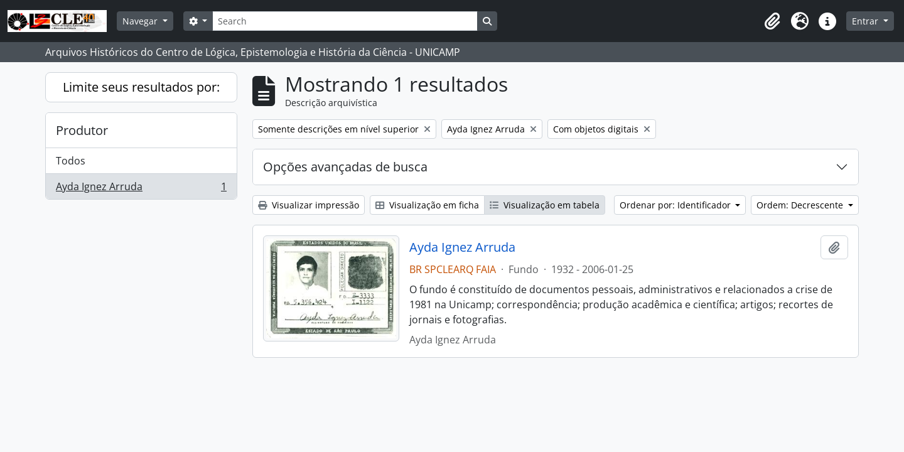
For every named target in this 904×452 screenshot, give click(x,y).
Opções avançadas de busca (345, 166)
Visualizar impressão (308, 205)
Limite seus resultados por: (141, 86)
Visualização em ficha (427, 205)
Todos (70, 161)
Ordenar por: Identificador (676, 205)
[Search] (344, 21)
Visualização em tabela (545, 205)
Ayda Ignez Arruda (141, 189)
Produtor (82, 130)
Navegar (141, 21)
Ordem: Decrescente (801, 205)
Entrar (866, 21)
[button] (772, 21)
